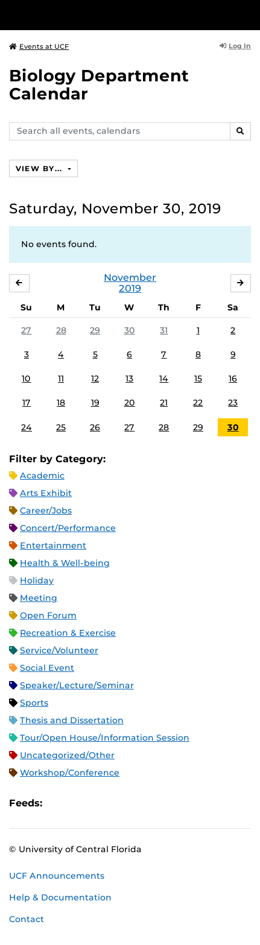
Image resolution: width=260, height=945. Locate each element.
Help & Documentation (60, 897)
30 (129, 330)
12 (95, 378)
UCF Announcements (56, 875)
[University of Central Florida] (91, 14)
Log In (235, 46)
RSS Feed (99, 804)
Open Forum (48, 615)
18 (61, 402)
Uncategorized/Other (67, 755)
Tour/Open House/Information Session (104, 737)
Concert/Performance (68, 528)
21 (164, 402)
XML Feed (119, 804)
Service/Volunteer (59, 650)
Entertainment (53, 545)
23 (233, 402)
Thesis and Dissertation (72, 720)
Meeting (38, 597)
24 (26, 427)
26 (95, 427)
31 (164, 330)
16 (233, 378)
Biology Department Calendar (99, 85)
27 (26, 330)
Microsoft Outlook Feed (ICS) (78, 804)
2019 (130, 288)
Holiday (37, 580)
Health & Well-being (65, 562)
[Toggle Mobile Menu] (248, 14)
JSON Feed (140, 804)
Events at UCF (39, 46)
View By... (40, 168)
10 (26, 378)
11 (61, 378)
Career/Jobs (46, 510)
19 (95, 402)
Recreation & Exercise (68, 632)
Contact (26, 919)
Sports (34, 702)
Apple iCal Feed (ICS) (58, 804)
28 (61, 330)
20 (129, 402)
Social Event (47, 667)
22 (198, 402)
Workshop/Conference (69, 772)
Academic (42, 475)
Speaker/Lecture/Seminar (77, 685)
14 (163, 378)
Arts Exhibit (46, 493)
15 (198, 378)
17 (26, 402)
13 (129, 378)
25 (61, 427)
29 (95, 330)
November (130, 277)
